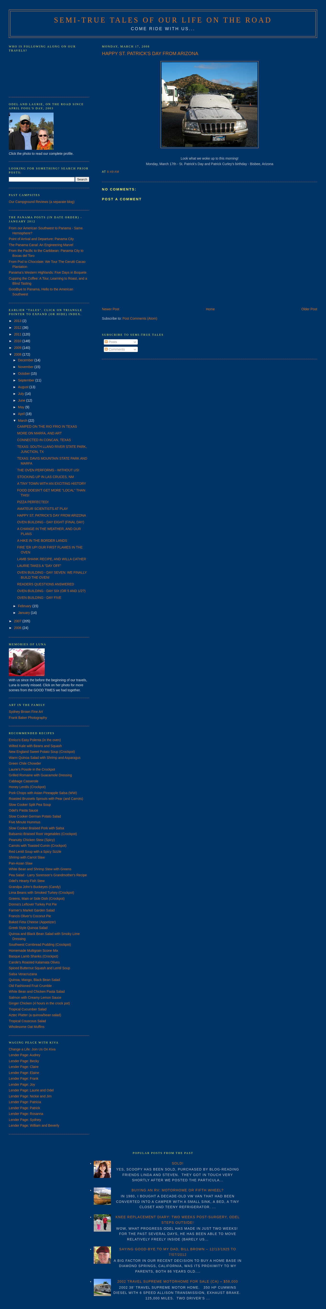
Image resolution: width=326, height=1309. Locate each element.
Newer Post (110, 309)
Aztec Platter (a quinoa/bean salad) (35, 1015)
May (21, 407)
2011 (18, 334)
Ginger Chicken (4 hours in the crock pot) (39, 1003)
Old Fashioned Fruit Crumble (30, 986)
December (26, 360)
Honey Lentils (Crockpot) (27, 787)
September (26, 380)
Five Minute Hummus (24, 822)
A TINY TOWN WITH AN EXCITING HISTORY (51, 483)
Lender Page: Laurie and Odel (31, 1090)
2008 (18, 354)
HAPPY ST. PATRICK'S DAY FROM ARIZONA (150, 53)
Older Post (309, 309)
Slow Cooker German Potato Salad (35, 816)
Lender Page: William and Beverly (34, 1125)
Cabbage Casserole (24, 781)
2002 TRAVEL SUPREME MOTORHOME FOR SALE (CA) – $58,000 (177, 1281)
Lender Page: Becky (24, 1061)
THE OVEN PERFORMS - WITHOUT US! (48, 470)
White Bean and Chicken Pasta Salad (37, 991)
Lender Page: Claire (24, 1067)
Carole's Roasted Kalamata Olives (34, 962)
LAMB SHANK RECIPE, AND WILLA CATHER (51, 559)
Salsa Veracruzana (23, 974)
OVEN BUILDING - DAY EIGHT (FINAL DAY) (50, 522)
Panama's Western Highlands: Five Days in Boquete (48, 272)
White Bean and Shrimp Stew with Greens (40, 869)
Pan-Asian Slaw (21, 863)
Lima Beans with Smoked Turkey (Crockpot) (41, 892)
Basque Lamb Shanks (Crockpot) (33, 956)
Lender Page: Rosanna (26, 1114)
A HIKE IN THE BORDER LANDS (42, 540)
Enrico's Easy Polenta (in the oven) (35, 740)
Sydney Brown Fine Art (26, 712)
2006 (18, 628)
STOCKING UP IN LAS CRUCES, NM (45, 477)
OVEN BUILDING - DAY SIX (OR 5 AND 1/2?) (51, 591)
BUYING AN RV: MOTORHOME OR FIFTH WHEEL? (178, 1190)
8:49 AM (113, 171)
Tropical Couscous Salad (27, 1021)
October (24, 373)
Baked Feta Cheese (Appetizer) (32, 922)
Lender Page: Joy (22, 1084)
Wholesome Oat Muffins (26, 1027)
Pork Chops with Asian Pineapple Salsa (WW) (43, 793)
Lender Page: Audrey (24, 1055)
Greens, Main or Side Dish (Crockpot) (37, 898)
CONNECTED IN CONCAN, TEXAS (44, 440)
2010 (18, 341)
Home (210, 309)
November (26, 367)
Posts (111, 342)
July (21, 394)
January (24, 613)
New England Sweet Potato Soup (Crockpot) (42, 752)
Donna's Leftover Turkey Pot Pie (33, 904)
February (25, 606)
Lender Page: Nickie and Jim (30, 1096)
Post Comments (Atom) (139, 318)
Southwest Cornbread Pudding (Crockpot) (40, 944)
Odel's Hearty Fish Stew (27, 881)
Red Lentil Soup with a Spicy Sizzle (35, 851)
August (23, 387)
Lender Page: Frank (24, 1078)
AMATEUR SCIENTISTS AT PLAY (42, 509)
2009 (18, 348)
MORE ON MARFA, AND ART (39, 433)
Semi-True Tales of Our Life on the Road (163, 20)
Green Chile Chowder (25, 763)
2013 (18, 321)
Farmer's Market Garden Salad (32, 910)
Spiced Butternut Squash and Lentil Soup (39, 968)
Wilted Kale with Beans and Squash (35, 746)
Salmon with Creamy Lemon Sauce (35, 997)
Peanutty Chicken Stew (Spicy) (32, 840)
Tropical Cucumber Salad (27, 1009)
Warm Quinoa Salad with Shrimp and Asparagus (45, 758)
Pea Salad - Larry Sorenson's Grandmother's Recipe (48, 875)
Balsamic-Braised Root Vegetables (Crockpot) (43, 834)
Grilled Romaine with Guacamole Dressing (40, 775)
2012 (18, 327)
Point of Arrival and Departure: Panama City (41, 239)
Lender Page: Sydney (25, 1120)
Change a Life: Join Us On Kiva (32, 1049)
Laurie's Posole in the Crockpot (32, 769)
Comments (115, 349)
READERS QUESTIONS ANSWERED (45, 584)
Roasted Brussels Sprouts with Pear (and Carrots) (46, 799)
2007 (18, 621)
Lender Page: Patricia (25, 1102)
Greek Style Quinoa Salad (28, 928)
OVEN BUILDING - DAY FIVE (39, 598)
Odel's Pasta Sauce (23, 810)
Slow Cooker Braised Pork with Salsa (36, 828)
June (22, 400)
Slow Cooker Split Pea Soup (30, 805)
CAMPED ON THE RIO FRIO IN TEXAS (47, 426)
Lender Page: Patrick (24, 1108)
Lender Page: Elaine (24, 1073)
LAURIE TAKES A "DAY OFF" (39, 566)
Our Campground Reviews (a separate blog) (42, 202)
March (23, 420)
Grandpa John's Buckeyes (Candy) (35, 887)
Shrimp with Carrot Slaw (27, 857)
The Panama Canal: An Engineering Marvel (41, 245)
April (22, 414)
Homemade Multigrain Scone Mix (33, 950)
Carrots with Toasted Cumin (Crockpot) (37, 846)
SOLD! (177, 1163)
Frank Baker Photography (28, 718)
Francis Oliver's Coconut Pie (30, 916)
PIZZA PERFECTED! (33, 502)
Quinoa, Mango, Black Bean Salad (34, 980)
